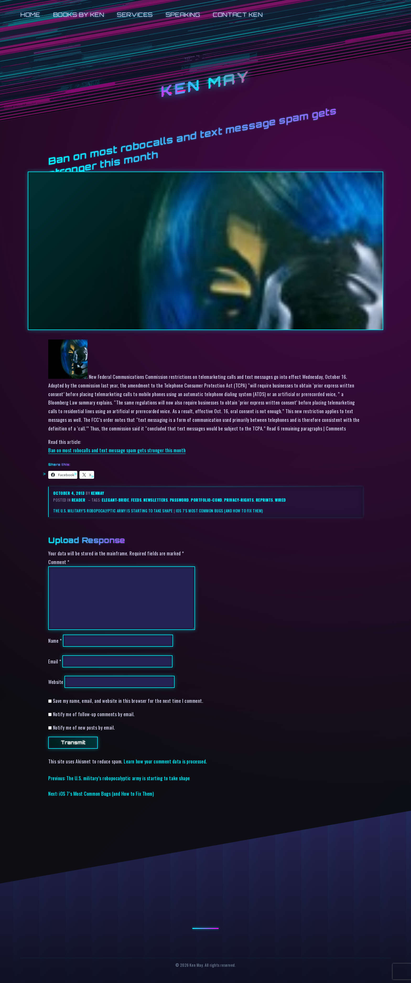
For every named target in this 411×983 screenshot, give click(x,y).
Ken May (205, 84)
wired (280, 500)
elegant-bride (115, 500)
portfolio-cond (206, 500)
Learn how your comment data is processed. (165, 761)
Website (55, 681)
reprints (264, 500)
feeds (136, 500)
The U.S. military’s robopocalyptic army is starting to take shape (113, 510)
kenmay (97, 493)
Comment (58, 561)
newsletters (155, 500)
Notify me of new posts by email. (84, 727)
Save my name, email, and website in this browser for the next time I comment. (128, 700)
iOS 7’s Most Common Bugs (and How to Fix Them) (219, 510)
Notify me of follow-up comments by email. (94, 714)
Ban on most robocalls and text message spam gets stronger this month (117, 450)
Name (55, 640)
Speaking (183, 14)
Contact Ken (238, 14)
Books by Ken (78, 14)
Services (135, 14)
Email (54, 661)
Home (30, 14)
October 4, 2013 (69, 493)
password (179, 500)
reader (78, 500)
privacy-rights (239, 500)
